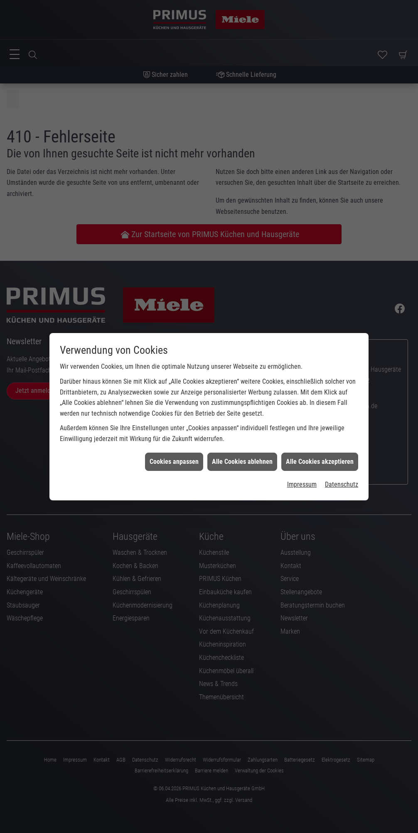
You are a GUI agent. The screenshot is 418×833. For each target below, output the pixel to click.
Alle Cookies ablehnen (242, 441)
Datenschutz (341, 464)
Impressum (302, 464)
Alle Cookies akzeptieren (320, 441)
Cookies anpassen (174, 441)
